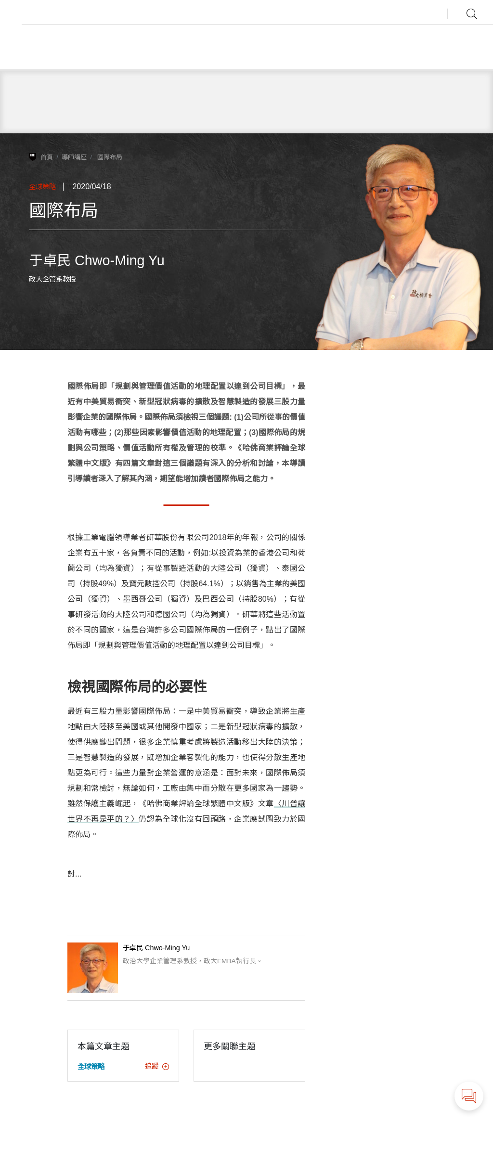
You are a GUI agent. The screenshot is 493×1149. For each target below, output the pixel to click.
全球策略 (42, 187)
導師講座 (74, 157)
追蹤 (157, 1066)
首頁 (46, 157)
